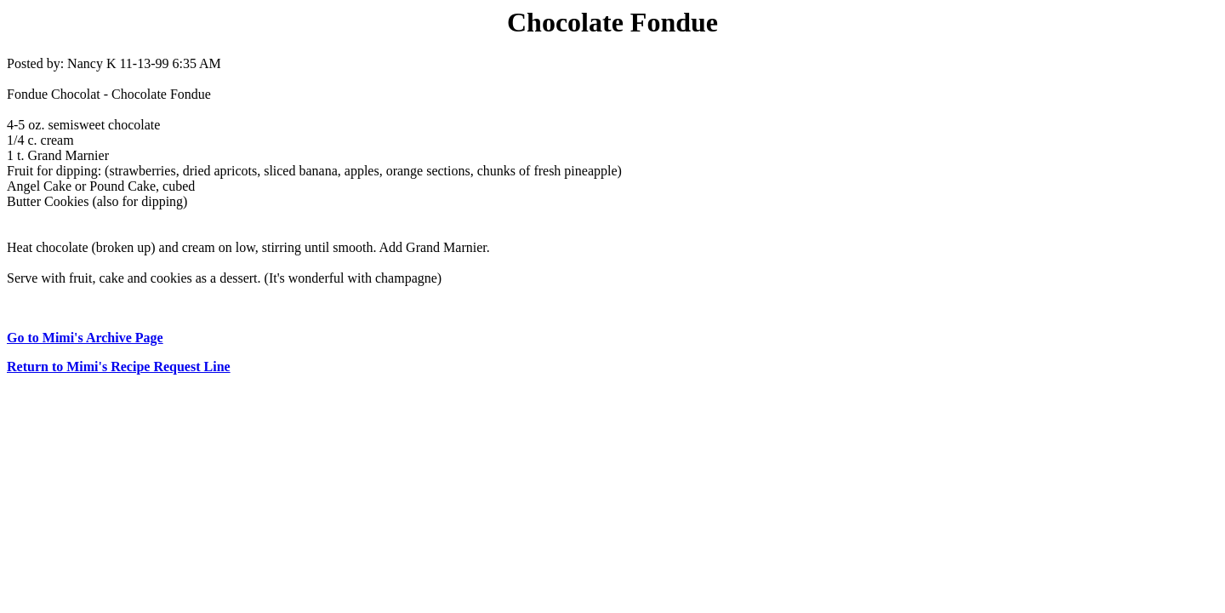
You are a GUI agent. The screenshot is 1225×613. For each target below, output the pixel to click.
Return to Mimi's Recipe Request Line (119, 366)
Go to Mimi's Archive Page (85, 337)
